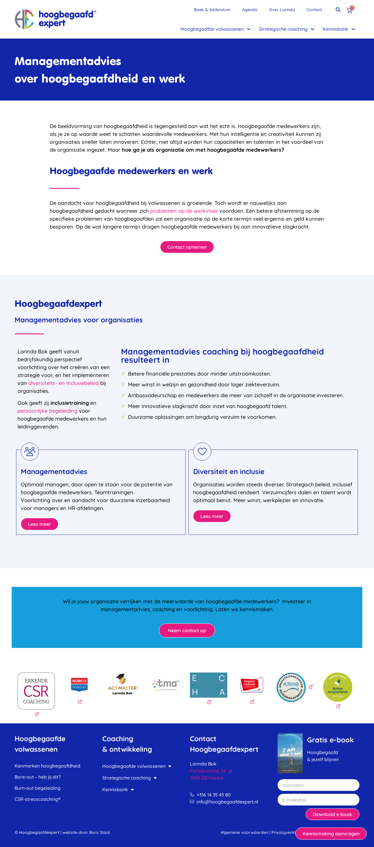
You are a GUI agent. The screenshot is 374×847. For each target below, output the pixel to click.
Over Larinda (282, 9)
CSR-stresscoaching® (37, 799)
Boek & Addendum (212, 9)
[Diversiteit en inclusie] (202, 451)
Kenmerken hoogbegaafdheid (47, 766)
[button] (338, 9)
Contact (314, 9)
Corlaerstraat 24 (211, 771)
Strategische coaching (286, 29)
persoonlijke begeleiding (47, 410)
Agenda (249, 9)
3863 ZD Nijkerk (207, 778)
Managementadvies (54, 471)
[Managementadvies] (30, 451)
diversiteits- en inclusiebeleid (63, 383)
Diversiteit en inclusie (228, 471)
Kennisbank (339, 29)
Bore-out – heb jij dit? (38, 777)
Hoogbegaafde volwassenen (216, 29)
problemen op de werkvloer (184, 211)
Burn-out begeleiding (37, 788)
